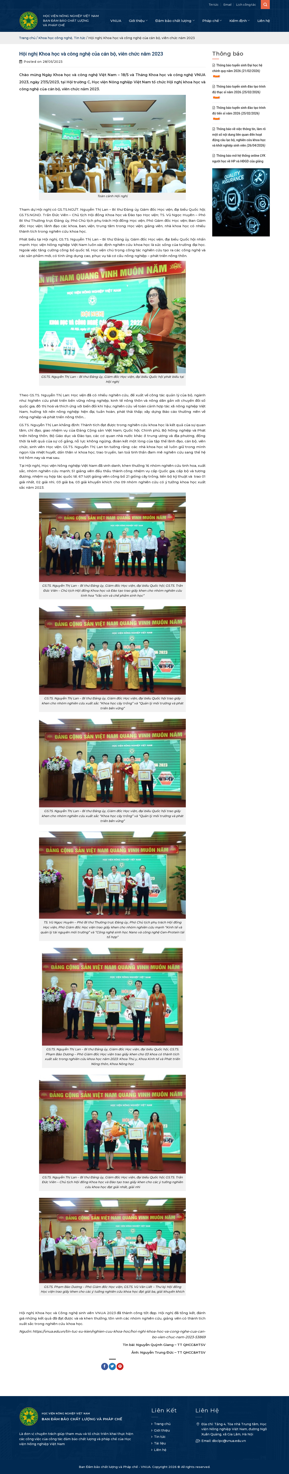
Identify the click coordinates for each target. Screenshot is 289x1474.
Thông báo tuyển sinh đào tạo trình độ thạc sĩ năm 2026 (239, 92)
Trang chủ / (28, 38)
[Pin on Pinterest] (120, 1366)
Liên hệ (263, 21)
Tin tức (214, 4)
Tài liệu (160, 1443)
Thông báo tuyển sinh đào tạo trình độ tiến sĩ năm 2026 (239, 113)
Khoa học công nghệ (55, 38)
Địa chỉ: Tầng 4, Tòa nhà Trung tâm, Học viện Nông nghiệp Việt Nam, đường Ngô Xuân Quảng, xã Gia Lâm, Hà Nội (231, 1429)
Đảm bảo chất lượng (174, 20)
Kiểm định (239, 20)
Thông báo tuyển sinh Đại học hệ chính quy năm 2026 (237, 71)
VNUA (115, 21)
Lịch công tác (246, 4)
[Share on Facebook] (104, 1366)
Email (227, 4)
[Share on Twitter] (112, 1366)
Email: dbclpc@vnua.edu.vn (220, 1441)
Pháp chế (212, 20)
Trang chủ (162, 1424)
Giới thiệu (138, 20)
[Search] (265, 4)
